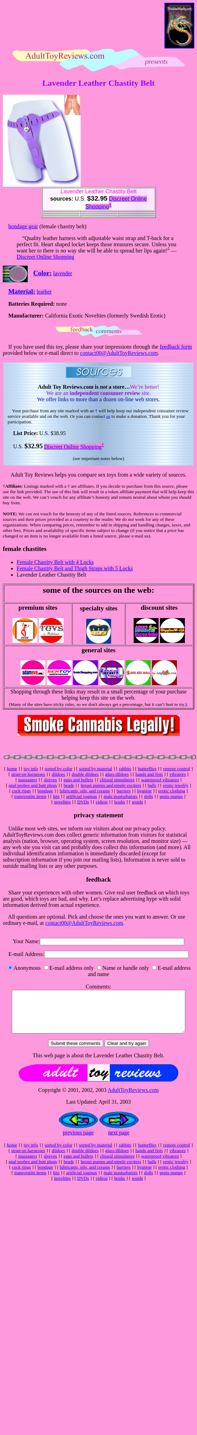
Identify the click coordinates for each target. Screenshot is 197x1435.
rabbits (125, 768)
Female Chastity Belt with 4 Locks (55, 562)
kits (56, 796)
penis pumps (171, 796)
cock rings (21, 790)
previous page (78, 1141)
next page (118, 1141)
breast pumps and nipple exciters (111, 785)
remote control (176, 768)
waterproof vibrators (160, 779)
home (12, 768)
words (137, 801)
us (108, 416)
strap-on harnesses (28, 774)
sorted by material (95, 768)
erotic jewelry (176, 785)
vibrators (177, 774)
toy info (31, 768)
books (119, 801)
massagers (27, 779)
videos (102, 801)
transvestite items (30, 796)
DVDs (83, 801)
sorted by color (58, 768)
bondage (45, 790)
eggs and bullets (78, 779)
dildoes (58, 774)
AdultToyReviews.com (133, 1098)
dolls (148, 796)
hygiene (144, 790)
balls (151, 785)
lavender (62, 273)
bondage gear (23, 226)
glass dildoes (117, 774)
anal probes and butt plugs (33, 785)
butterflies (147, 768)
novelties (62, 801)
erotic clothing (171, 790)
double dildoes (85, 774)
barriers (124, 790)
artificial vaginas (81, 796)
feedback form (176, 347)
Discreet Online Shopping (45, 257)
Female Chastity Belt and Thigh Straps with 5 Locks (75, 568)
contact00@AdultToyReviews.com (119, 353)
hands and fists (149, 774)
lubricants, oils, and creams (85, 790)
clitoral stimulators (117, 779)
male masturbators (120, 796)
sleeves (50, 779)
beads (69, 785)
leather (44, 292)
